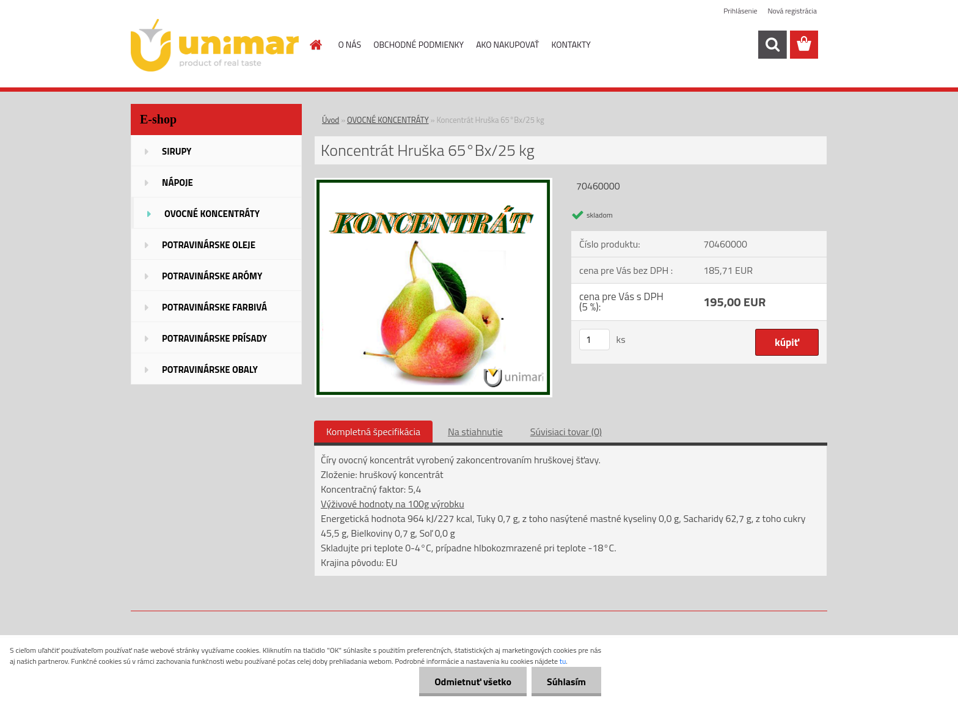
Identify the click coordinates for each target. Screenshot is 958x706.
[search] (772, 45)
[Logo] (215, 45)
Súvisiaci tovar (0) (566, 431)
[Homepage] (315, 45)
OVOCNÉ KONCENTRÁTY (388, 120)
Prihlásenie (740, 11)
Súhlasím (566, 681)
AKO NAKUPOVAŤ (507, 44)
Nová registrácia (792, 11)
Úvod (330, 120)
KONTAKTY (571, 44)
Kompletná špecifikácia (373, 431)
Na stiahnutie (475, 431)
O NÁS (350, 44)
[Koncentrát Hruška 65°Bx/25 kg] (433, 182)
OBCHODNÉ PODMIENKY (418, 44)
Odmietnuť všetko (472, 681)
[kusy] (594, 339)
